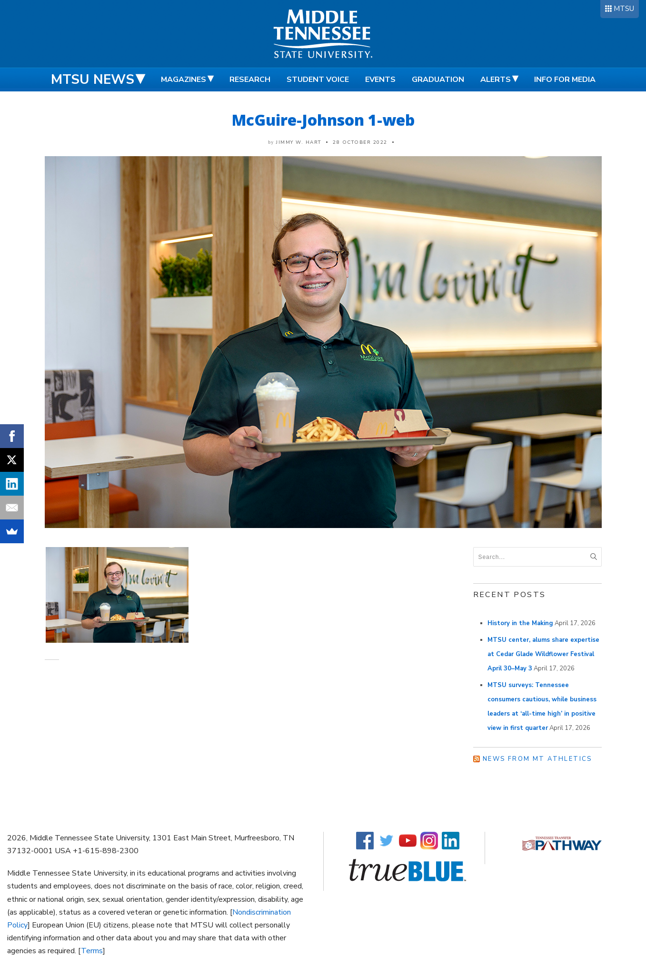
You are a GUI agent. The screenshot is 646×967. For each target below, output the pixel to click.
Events (380, 79)
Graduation (438, 79)
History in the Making (520, 623)
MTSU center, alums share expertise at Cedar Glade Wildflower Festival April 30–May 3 (543, 654)
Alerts (495, 79)
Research (249, 79)
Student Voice (318, 79)
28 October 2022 (360, 142)
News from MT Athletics (537, 759)
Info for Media (565, 79)
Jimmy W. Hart (298, 142)
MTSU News (92, 79)
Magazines (183, 79)
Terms (92, 951)
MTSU (624, 8)
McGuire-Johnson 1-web (323, 120)
